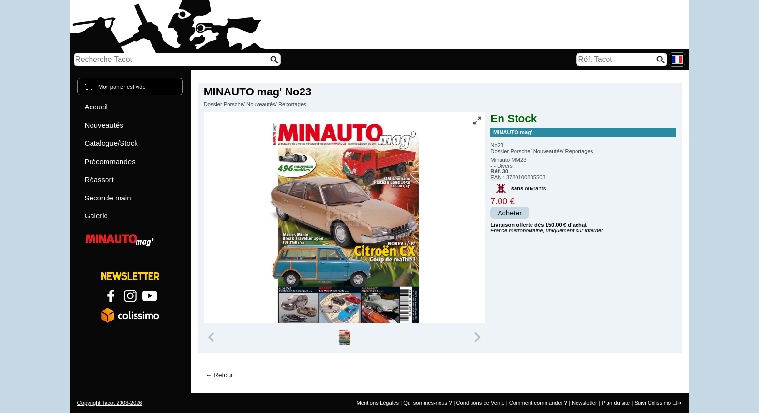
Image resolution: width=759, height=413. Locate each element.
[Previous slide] (212, 337)
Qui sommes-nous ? (427, 403)
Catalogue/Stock (111, 143)
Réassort (99, 179)
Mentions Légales (377, 403)
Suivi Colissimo (652, 403)
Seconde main (108, 198)
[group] (344, 337)
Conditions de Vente (480, 403)
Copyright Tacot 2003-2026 (109, 403)
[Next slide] (477, 337)
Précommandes (110, 161)
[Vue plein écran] (476, 120)
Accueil (96, 107)
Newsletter (584, 403)
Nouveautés (104, 125)
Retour (223, 375)
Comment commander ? (538, 403)
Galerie (96, 216)
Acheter (510, 213)
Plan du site (616, 403)
